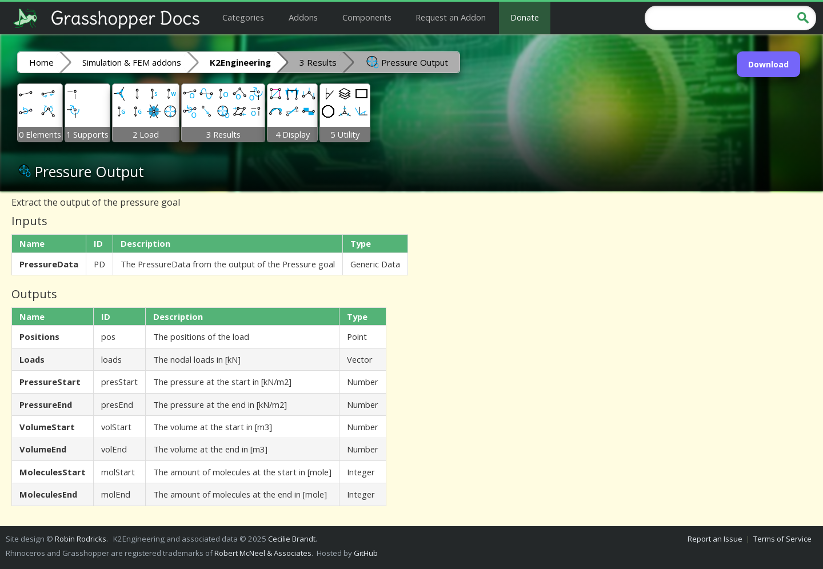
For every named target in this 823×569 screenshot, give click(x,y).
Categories (243, 17)
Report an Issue (715, 539)
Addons (303, 17)
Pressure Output (406, 62)
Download (768, 64)
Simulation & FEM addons (131, 62)
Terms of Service (782, 539)
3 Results (318, 62)
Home (41, 62)
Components (366, 17)
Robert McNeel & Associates (262, 553)
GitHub (366, 553)
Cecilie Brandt (291, 539)
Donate (524, 17)
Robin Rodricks (80, 539)
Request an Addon (451, 17)
